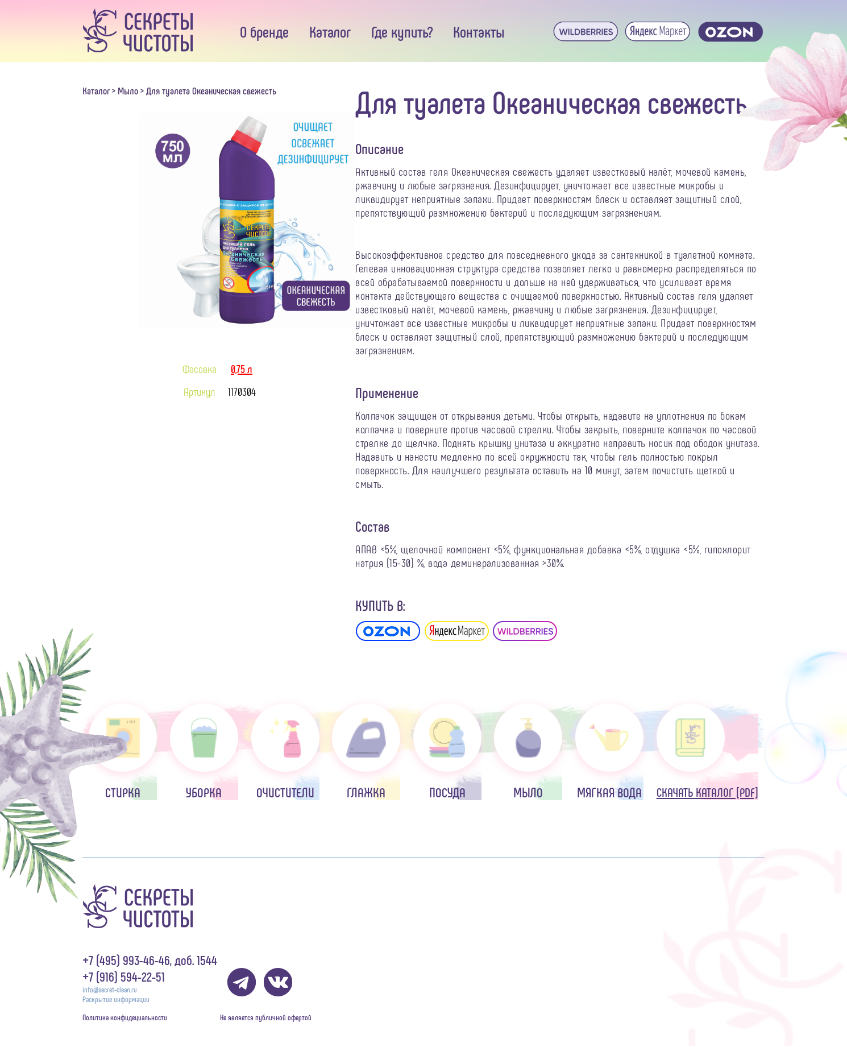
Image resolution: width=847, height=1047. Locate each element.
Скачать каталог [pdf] (707, 751)
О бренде (264, 31)
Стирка (123, 751)
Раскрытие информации (116, 999)
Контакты (479, 31)
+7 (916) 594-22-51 (123, 976)
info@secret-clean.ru (109, 989)
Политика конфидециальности (124, 1017)
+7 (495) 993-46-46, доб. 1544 (149, 959)
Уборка (204, 751)
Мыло (128, 90)
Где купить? (402, 31)
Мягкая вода (609, 751)
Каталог (330, 31)
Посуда (447, 751)
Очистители (285, 751)
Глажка (366, 751)
